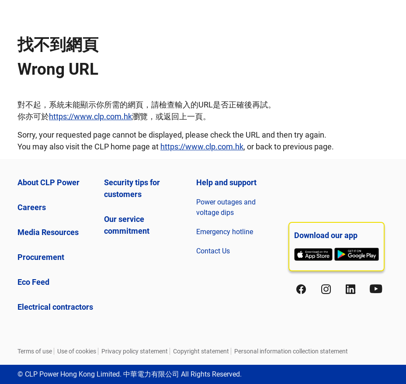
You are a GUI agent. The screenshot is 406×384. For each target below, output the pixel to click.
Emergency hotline (224, 232)
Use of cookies (76, 351)
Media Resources (48, 232)
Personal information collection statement (291, 351)
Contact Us (213, 251)
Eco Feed (33, 282)
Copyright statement (201, 351)
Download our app (325, 235)
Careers (31, 207)
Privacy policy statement (134, 351)
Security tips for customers (132, 188)
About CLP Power (48, 182)
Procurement (40, 257)
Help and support (226, 182)
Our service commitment (126, 224)
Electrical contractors (55, 306)
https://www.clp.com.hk (90, 116)
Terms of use (34, 351)
